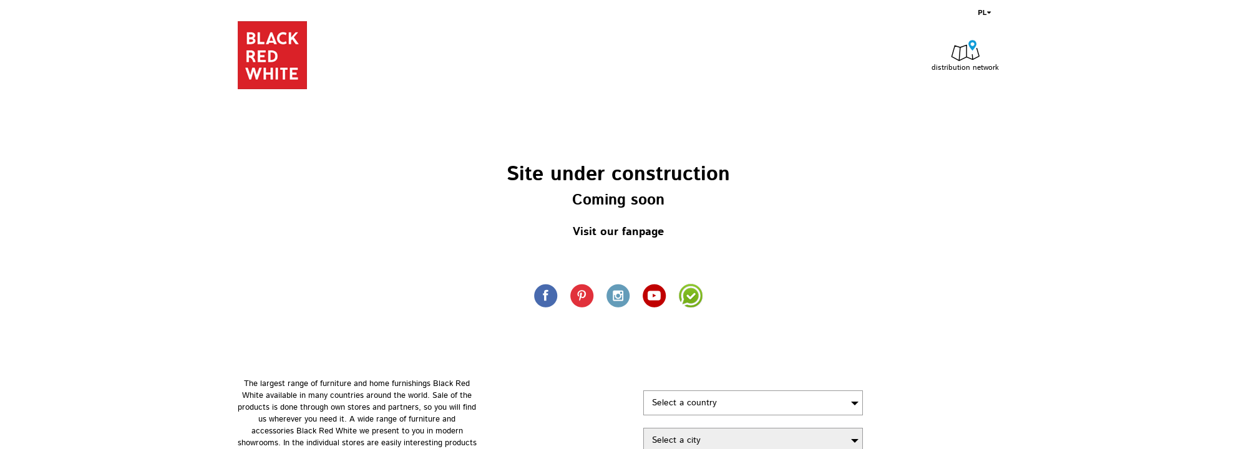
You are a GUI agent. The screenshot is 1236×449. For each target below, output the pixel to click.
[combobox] (753, 402)
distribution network (965, 67)
